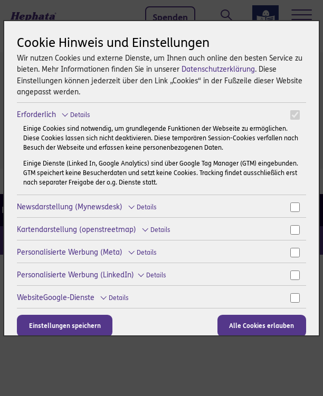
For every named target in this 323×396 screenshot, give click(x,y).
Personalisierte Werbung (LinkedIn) (91, 275)
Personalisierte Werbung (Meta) (87, 252)
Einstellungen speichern (65, 326)
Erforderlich (53, 114)
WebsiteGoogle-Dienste (73, 297)
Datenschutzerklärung (218, 69)
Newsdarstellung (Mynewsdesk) (87, 206)
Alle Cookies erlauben (261, 326)
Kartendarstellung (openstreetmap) (93, 229)
